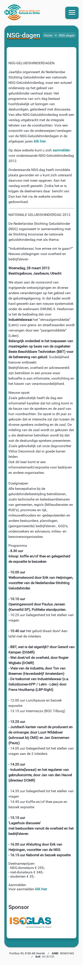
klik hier (40, 141)
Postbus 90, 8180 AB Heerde (27, 953)
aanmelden (61, 150)
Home (48, 35)
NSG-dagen (67, 35)
